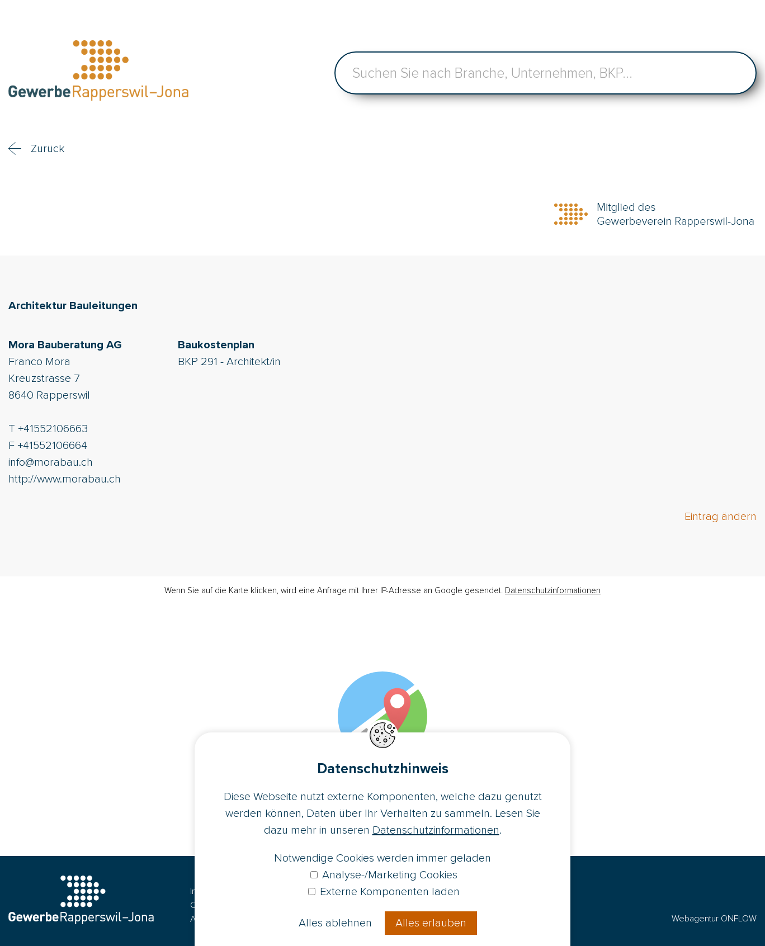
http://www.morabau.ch (64, 479)
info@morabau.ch (50, 462)
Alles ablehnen (335, 923)
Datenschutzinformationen (553, 590)
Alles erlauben (430, 923)
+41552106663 (53, 429)
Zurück (47, 148)
